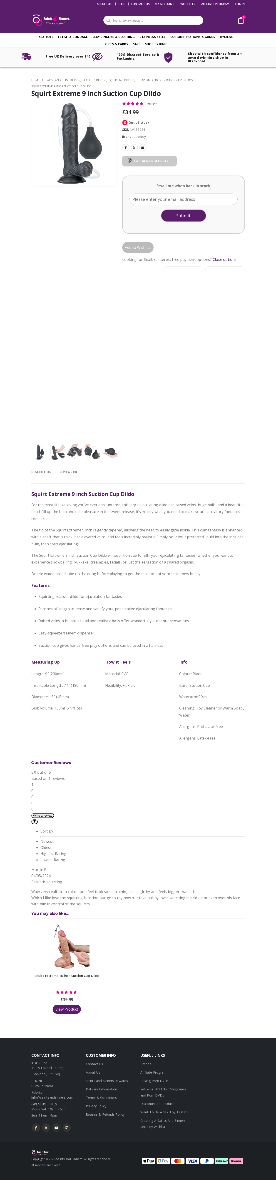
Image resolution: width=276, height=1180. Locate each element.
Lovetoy (140, 136)
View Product (66, 1009)
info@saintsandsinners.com (52, 1097)
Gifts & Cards (116, 44)
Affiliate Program (215, 4)
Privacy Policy (96, 1106)
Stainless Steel (152, 37)
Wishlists (187, 4)
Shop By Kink (156, 44)
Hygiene (226, 37)
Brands (145, 1064)
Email (143, 147)
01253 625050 (42, 1086)
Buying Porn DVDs (154, 1081)
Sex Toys (46, 37)
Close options (225, 259)
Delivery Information (101, 1089)
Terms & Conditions (101, 1097)
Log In (240, 4)
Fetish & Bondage (73, 37)
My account (164, 4)
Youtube (56, 1127)
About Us (104, 4)
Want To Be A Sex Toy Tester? (164, 1112)
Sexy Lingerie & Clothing (113, 37)
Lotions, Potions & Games (192, 37)
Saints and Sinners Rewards (107, 1081)
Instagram (66, 1127)
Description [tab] (41, 472)
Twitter (134, 147)
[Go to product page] (67, 947)
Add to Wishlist (138, 247)
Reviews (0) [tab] (68, 472)
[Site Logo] (50, 20)
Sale (136, 44)
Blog (121, 4)
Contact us (140, 4)
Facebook (125, 147)
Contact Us (94, 1064)
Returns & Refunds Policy (105, 1114)
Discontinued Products (158, 1104)
